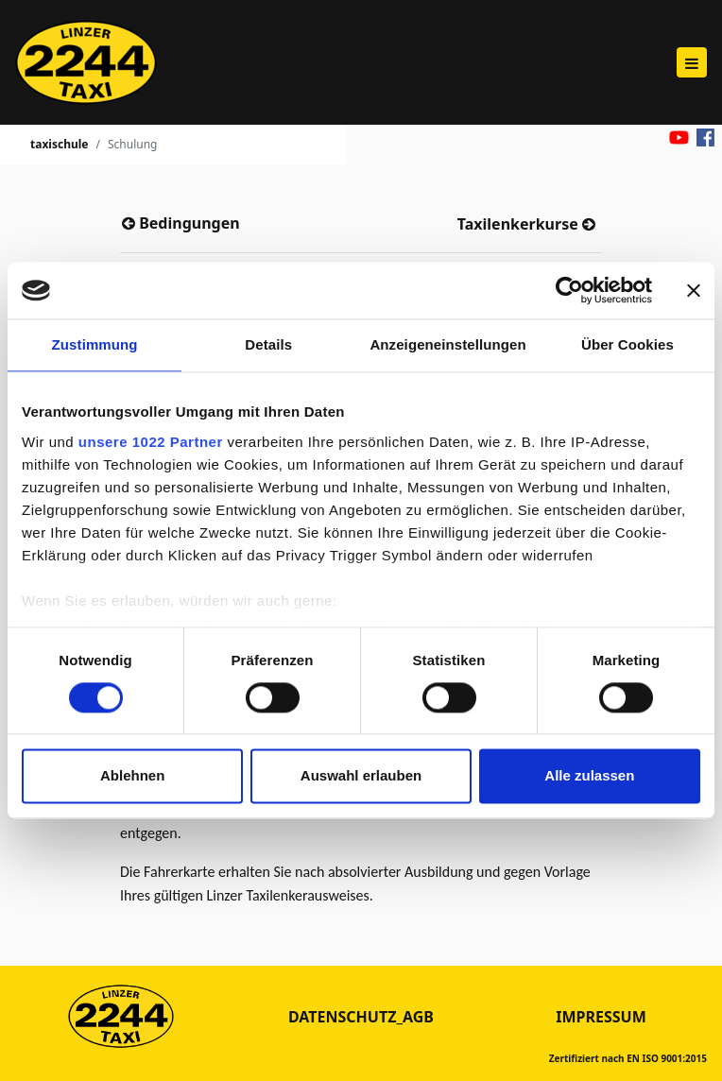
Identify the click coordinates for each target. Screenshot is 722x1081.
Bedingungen (187, 223)
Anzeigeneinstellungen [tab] (447, 344)
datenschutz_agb (361, 1016)
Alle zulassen (589, 776)
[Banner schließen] (693, 290)
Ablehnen (132, 776)
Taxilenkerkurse (519, 224)
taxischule (59, 144)
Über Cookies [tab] (627, 344)
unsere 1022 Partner (150, 442)
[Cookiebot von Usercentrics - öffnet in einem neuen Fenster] (569, 290)
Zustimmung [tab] (95, 344)
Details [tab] (268, 344)
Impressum (601, 1016)
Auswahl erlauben (361, 776)
